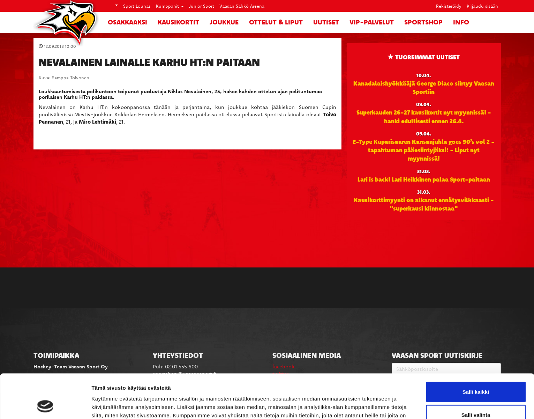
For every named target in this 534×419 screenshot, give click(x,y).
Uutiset (326, 22)
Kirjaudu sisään (482, 6)
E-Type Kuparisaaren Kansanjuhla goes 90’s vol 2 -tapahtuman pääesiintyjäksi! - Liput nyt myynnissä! (424, 150)
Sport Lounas (137, 6)
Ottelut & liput (276, 22)
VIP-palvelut (371, 22)
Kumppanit (170, 6)
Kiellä (476, 396)
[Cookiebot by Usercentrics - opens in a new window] (45, 405)
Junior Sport (201, 6)
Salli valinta (475, 373)
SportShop (423, 22)
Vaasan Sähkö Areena (241, 6)
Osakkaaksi (127, 22)
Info (461, 22)
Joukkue (224, 22)
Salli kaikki (475, 350)
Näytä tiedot (373, 405)
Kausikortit (178, 22)
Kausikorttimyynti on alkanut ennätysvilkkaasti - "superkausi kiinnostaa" (424, 204)
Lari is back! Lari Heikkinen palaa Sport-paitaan (424, 179)
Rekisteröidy (448, 6)
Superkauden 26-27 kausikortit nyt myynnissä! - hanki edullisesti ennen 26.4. (423, 116)
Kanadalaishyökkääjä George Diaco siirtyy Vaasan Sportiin (423, 87)
